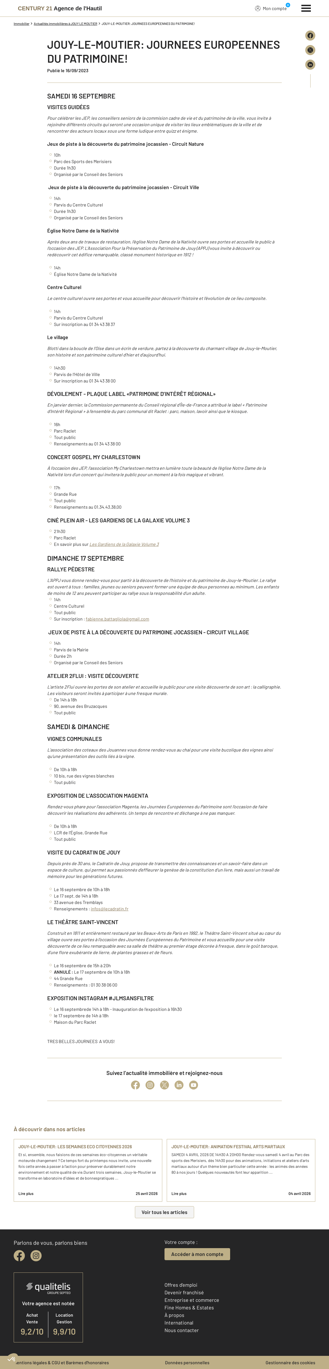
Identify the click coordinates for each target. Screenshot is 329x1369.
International (179, 1322)
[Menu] (306, 7)
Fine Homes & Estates (189, 1307)
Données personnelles (187, 1362)
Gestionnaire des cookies (290, 1362)
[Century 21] (60, 8)
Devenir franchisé (184, 1292)
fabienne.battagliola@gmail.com (117, 618)
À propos (174, 1315)
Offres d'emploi (181, 1285)
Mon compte (271, 8)
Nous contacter (182, 1330)
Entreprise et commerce (192, 1300)
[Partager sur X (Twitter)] (310, 50)
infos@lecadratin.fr (109, 908)
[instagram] (36, 1255)
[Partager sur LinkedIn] (310, 65)
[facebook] (19, 1255)
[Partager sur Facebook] (310, 35)
